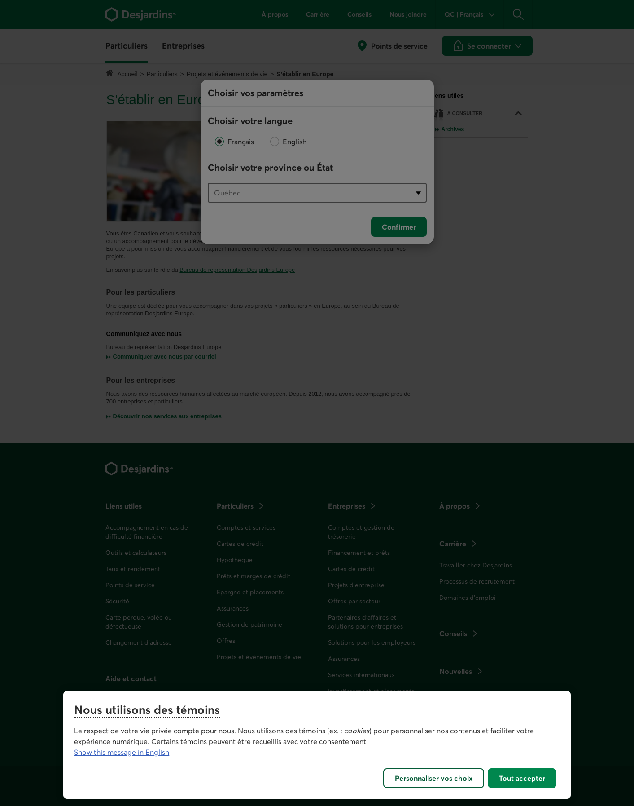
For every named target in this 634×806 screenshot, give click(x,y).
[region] (316, 745)
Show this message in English (121, 752)
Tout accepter (522, 778)
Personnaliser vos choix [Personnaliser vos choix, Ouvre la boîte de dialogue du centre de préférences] (433, 778)
